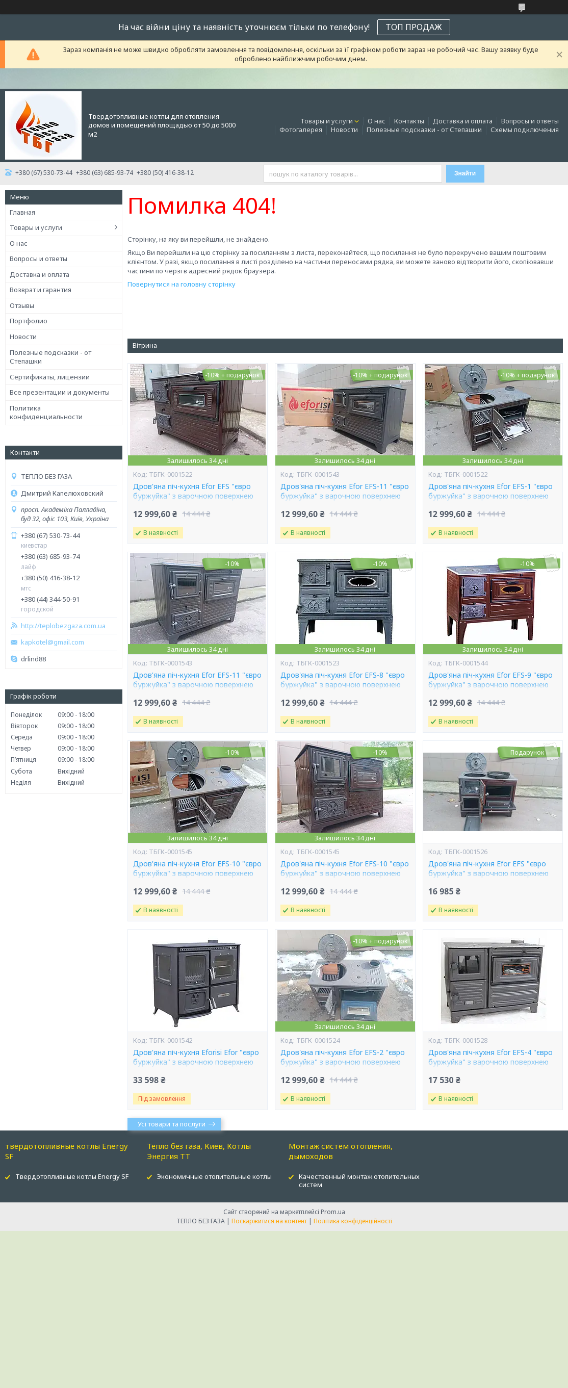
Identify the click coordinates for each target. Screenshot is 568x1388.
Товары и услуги (326, 120)
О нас (376, 120)
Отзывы (22, 305)
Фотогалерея (300, 129)
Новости (344, 129)
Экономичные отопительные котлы (214, 1176)
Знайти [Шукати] (465, 173)
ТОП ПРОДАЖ (413, 27)
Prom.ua (333, 1211)
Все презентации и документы (60, 392)
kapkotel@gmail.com (52, 642)
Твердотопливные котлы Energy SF (71, 1176)
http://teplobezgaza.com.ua (63, 626)
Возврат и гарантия (40, 289)
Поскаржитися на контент (269, 1221)
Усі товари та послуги (171, 1123)
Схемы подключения (524, 129)
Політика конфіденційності (353, 1221)
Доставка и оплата (463, 120)
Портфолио (28, 320)
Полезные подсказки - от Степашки (424, 129)
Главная (22, 212)
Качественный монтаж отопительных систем (359, 1181)
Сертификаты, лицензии (50, 376)
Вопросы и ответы (530, 120)
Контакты (409, 120)
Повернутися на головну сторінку (181, 284)
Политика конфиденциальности (46, 412)
